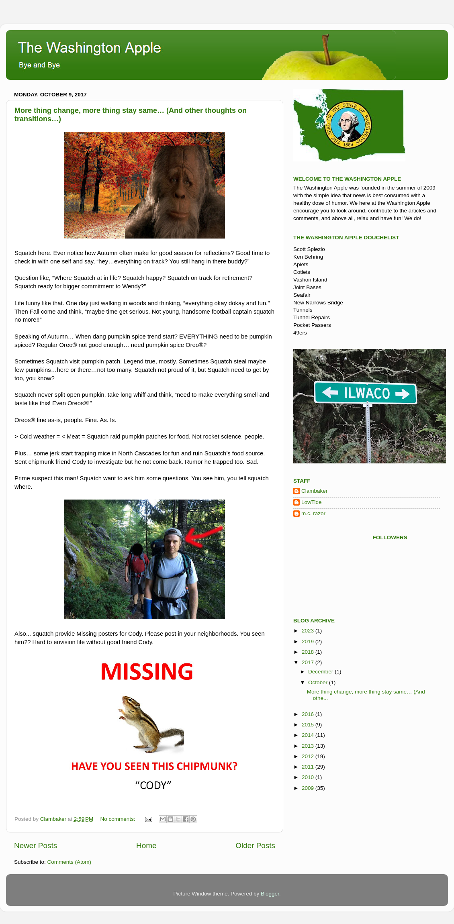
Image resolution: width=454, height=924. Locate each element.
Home (146, 845)
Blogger (270, 894)
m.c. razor (313, 513)
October (318, 682)
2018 (308, 652)
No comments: (118, 819)
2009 (308, 788)
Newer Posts (35, 845)
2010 (308, 777)
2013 (308, 746)
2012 (308, 756)
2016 (308, 714)
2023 (308, 631)
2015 (308, 725)
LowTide (311, 502)
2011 (308, 767)
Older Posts (255, 845)
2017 (308, 662)
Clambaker (314, 491)
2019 (308, 641)
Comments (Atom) (69, 862)
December (321, 672)
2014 (308, 735)
